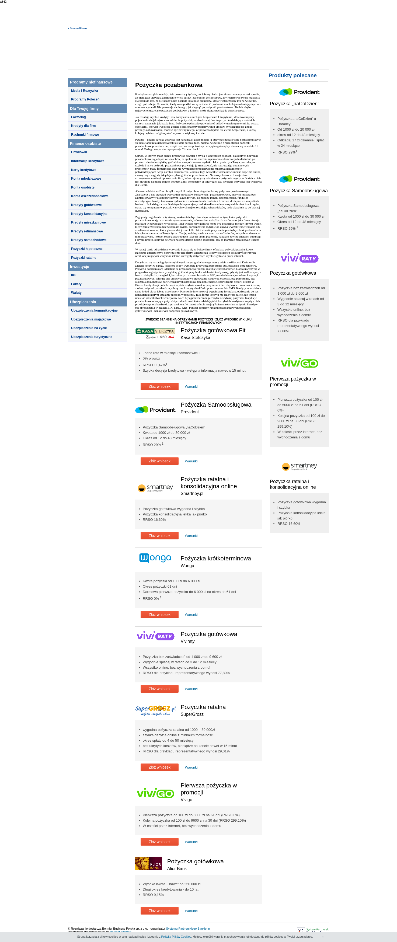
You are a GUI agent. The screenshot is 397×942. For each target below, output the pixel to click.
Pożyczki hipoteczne (87, 249)
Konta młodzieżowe (86, 178)
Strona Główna (78, 28)
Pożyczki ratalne (83, 258)
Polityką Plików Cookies (176, 936)
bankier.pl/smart (120, 931)
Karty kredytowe (83, 170)
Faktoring (78, 117)
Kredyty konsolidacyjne (89, 214)
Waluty (76, 293)
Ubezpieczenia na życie (89, 328)
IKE (73, 275)
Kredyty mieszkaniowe (88, 222)
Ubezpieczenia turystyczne (91, 337)
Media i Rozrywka (84, 91)
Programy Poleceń (85, 99)
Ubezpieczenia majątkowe (91, 319)
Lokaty (76, 284)
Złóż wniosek (159, 386)
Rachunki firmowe (85, 135)
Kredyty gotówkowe (86, 205)
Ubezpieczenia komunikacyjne (94, 310)
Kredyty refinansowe (87, 231)
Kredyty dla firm (83, 126)
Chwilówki (79, 152)
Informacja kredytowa (87, 161)
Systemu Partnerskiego (181, 928)
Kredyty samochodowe (88, 240)
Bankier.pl (203, 928)
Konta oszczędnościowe (90, 196)
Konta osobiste (83, 187)
